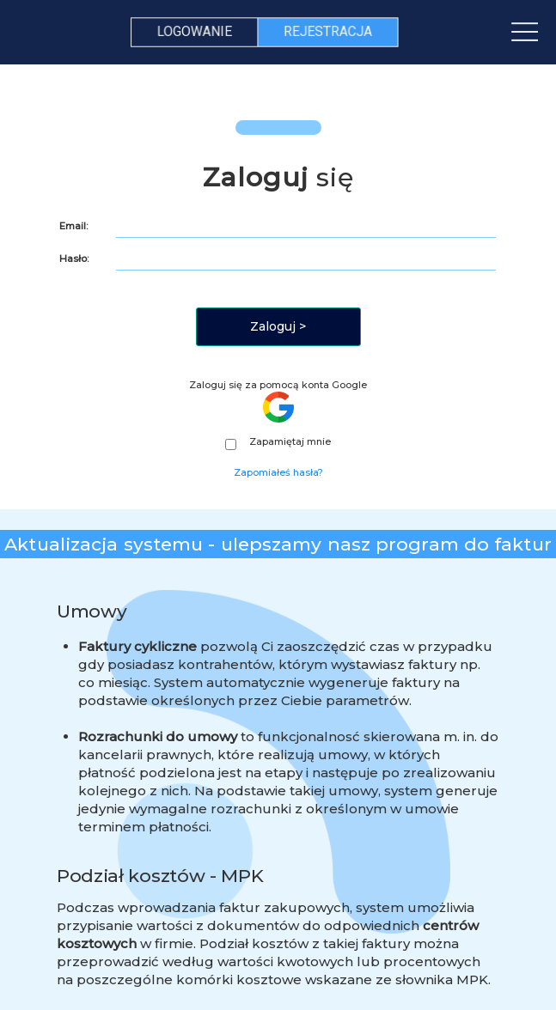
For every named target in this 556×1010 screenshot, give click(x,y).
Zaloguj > (278, 326)
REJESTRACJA (327, 31)
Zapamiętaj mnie (278, 441)
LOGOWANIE (195, 31)
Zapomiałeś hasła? (278, 472)
